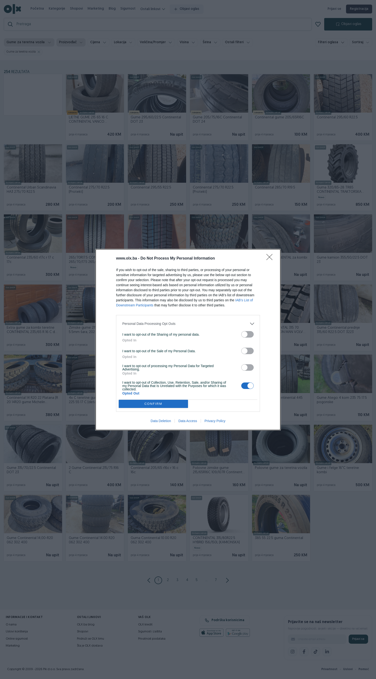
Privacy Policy (215, 421)
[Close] (271, 258)
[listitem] (188, 323)
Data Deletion (161, 421)
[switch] (247, 334)
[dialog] (188, 339)
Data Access (187, 421)
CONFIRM (153, 404)
